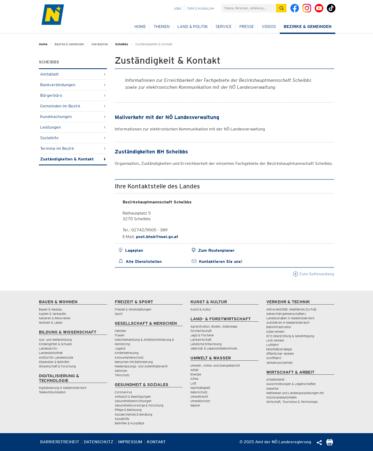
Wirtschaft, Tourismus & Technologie (292, 402)
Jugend (120, 348)
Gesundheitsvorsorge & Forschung (139, 405)
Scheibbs (121, 44)
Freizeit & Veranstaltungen (133, 309)
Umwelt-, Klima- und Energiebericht (215, 365)
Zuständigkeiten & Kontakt (73, 159)
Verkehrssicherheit (279, 363)
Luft (193, 383)
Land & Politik (192, 26)
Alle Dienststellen (144, 261)
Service (224, 26)
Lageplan (134, 250)
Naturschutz (198, 392)
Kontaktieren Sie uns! (220, 261)
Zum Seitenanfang (313, 273)
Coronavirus (123, 392)
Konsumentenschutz (129, 357)
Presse (246, 26)
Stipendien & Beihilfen (54, 362)
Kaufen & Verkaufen (52, 314)
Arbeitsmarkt (275, 379)
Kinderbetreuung (127, 353)
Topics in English (200, 8)
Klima (194, 379)
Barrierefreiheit (59, 441)
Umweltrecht (199, 396)
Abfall (194, 370)
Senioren (121, 371)
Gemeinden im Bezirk (73, 105)
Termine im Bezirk (73, 148)
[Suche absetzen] (281, 8)
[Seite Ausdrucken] (329, 443)
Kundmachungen (73, 116)
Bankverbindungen (73, 84)
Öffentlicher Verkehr (280, 354)
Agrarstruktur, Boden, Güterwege (213, 326)
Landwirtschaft (200, 340)
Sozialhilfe (122, 419)
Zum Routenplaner (216, 250)
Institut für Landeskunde (56, 357)
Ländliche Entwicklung (206, 344)
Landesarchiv (48, 348)
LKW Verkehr (275, 340)
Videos (269, 26)
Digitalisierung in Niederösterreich (63, 388)
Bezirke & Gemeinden (308, 26)
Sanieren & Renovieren (54, 318)
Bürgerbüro (73, 95)
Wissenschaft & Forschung (57, 366)
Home (140, 26)
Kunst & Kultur (200, 309)
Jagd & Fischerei (202, 335)
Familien (120, 331)
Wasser (195, 405)
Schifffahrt (273, 358)
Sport (119, 314)
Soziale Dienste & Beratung (133, 414)
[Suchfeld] (249, 8)
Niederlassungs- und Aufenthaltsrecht (141, 366)
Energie (195, 374)
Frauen (119, 335)
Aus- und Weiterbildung (55, 340)
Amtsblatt (73, 74)
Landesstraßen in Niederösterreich (290, 318)
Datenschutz (98, 441)
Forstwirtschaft (201, 331)
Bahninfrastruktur (278, 327)
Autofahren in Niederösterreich (288, 322)
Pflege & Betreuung (128, 410)
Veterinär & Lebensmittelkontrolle (213, 348)
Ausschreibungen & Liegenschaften (291, 384)
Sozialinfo (73, 137)
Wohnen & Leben (50, 322)
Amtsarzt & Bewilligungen (133, 396)
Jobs (177, 8)
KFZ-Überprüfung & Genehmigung (290, 336)
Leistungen (73, 127)
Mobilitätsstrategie (279, 349)
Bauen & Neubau (50, 309)
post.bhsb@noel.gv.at (157, 236)
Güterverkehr (275, 332)
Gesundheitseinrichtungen (133, 401)
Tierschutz (122, 375)
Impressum (130, 441)
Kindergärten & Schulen (55, 344)
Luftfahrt (272, 345)
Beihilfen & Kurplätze (129, 423)
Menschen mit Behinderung (134, 362)
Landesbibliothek (51, 353)
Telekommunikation (52, 392)
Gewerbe (272, 388)
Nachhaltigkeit (200, 388)
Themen (162, 26)
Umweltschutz (200, 401)
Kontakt (156, 441)
